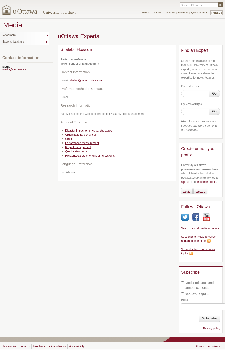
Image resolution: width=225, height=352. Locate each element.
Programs (169, 12)
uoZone (145, 12)
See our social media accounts (200, 228)
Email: (185, 300)
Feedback (39, 346)
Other (68, 139)
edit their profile (206, 182)
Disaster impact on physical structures (88, 130)
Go (214, 93)
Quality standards (76, 151)
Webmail (183, 12)
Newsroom (9, 35)
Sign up (200, 191)
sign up (185, 182)
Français (216, 12)
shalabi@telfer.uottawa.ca (86, 80)
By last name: (191, 86)
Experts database (13, 41)
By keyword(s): (192, 104)
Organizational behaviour (80, 134)
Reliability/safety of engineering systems (90, 155)
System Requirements (16, 346)
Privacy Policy (57, 346)
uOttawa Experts (195, 294)
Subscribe (209, 318)
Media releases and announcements (197, 285)
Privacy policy (211, 328)
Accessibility (76, 346)
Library (157, 12)
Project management (78, 147)
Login (186, 191)
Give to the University (209, 346)
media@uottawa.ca (14, 69)
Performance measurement (82, 143)
